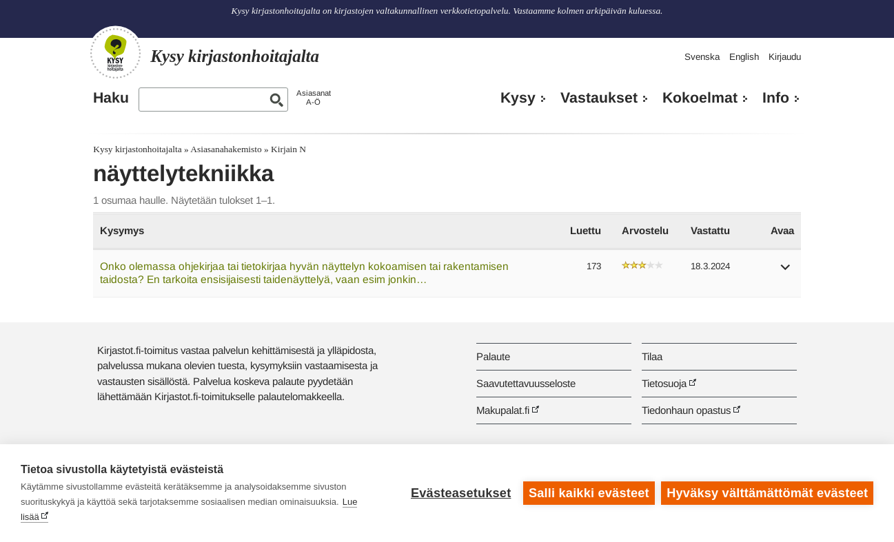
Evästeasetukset (461, 493)
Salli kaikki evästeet (589, 493)
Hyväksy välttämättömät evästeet (767, 493)
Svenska (702, 57)
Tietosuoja (664, 383)
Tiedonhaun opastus (686, 410)
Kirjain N (288, 149)
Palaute (493, 356)
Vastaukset (599, 98)
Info (775, 98)
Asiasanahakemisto (225, 149)
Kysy (518, 98)
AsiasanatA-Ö (313, 97)
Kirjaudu (785, 57)
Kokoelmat (700, 98)
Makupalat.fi (502, 410)
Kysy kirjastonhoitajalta (137, 149)
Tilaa (652, 356)
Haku (111, 98)
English (744, 57)
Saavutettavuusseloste (526, 383)
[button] (786, 272)
